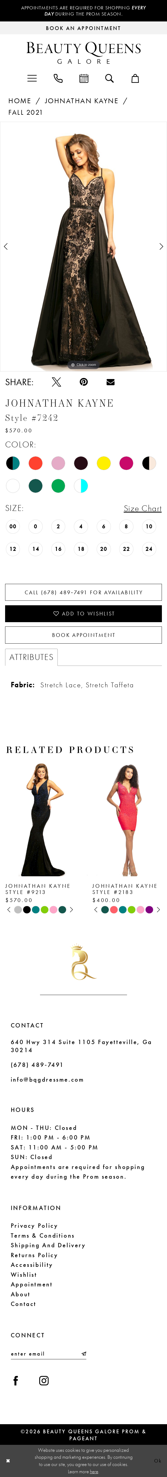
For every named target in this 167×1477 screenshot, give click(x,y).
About (21, 1294)
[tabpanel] (83, 246)
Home (19, 100)
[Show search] (109, 78)
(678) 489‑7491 (37, 1065)
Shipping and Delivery (48, 1245)
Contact (24, 1304)
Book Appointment (84, 635)
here (94, 1471)
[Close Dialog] (8, 1461)
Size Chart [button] (143, 508)
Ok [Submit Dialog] (158, 1461)
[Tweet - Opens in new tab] (56, 382)
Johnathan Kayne (81, 100)
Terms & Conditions (43, 1235)
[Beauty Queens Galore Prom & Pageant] (84, 53)
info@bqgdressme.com (47, 1079)
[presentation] (40, 817)
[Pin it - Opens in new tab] (83, 382)
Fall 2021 (25, 112)
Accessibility (32, 1265)
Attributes (31, 657)
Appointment (32, 1284)
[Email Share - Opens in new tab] (110, 382)
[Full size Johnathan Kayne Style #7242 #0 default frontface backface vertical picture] (83, 246)
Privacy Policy (34, 1226)
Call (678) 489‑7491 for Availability (84, 592)
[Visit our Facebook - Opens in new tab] (16, 1381)
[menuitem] (32, 78)
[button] (32, 78)
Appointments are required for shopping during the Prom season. (83, 11)
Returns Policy (34, 1255)
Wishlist (24, 1275)
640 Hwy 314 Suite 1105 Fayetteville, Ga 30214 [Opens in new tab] (81, 1046)
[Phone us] (58, 78)
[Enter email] (48, 1353)
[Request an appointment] (83, 28)
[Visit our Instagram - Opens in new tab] (44, 1381)
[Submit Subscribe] (83, 1353)
